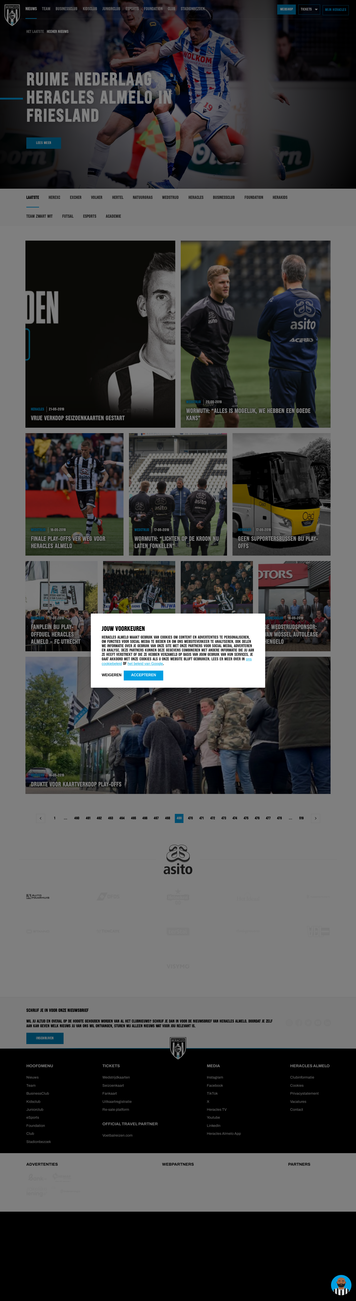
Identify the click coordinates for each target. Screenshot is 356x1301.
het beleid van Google (145, 664)
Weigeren (111, 675)
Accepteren (143, 675)
